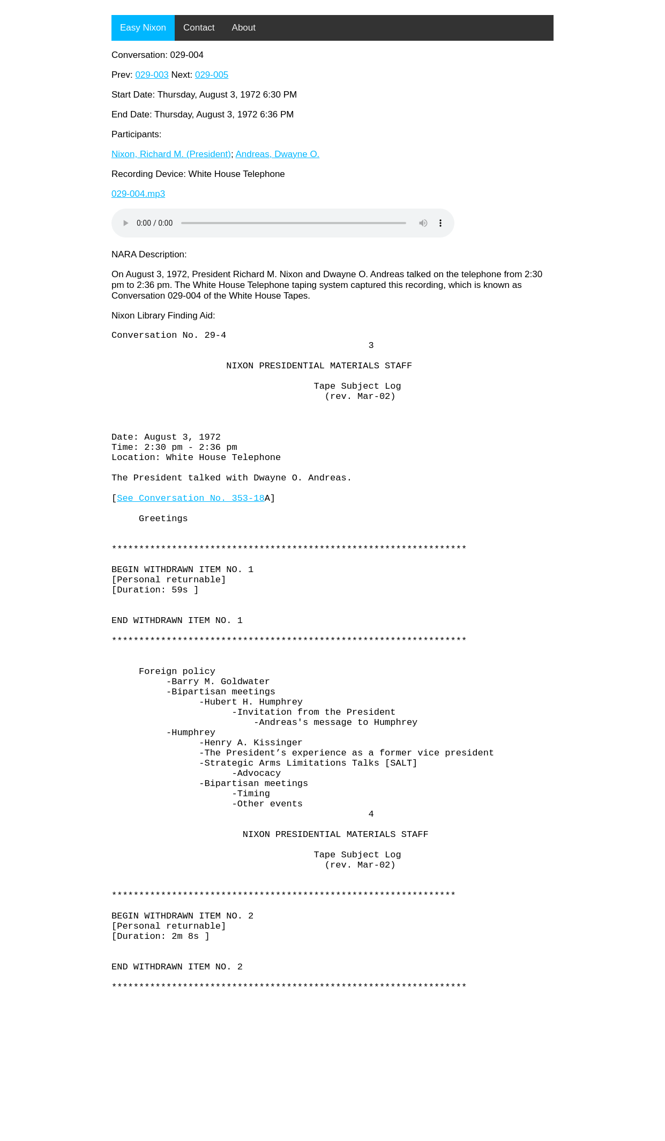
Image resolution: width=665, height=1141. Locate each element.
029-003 (151, 75)
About (244, 28)
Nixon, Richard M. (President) (171, 154)
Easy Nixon (143, 28)
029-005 (211, 75)
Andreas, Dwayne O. (277, 154)
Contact (199, 28)
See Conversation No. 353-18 (190, 534)
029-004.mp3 (138, 194)
